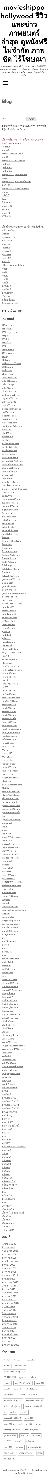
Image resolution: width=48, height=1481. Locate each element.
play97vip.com (9, 851)
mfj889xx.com (9, 739)
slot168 (5, 150)
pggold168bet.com (11, 819)
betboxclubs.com (10, 444)
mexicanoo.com (10, 736)
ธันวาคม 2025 (9, 1258)
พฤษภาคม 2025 (10, 1282)
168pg (5, 336)
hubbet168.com (9, 618)
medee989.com (9, 722)
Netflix (5, 788)
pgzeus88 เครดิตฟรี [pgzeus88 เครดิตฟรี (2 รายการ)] (12, 1418)
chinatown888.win (11, 499)
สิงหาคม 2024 (9, 1314)
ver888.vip (7, 1053)
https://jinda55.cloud (12, 154)
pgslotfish (7, 840)
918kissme (7, 370)
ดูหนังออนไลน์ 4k (10, 1105)
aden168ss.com (9, 381)
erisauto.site (8, 524)
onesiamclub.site (10, 802)
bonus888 (7, 478)
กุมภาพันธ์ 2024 (10, 1334)
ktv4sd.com (7, 663)
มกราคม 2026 (9, 1254)
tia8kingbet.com (10, 1004)
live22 (5, 279)
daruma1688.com (10, 506)
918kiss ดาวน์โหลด (11, 363)
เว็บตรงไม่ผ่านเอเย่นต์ (13, 1213)
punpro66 (7, 861)
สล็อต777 (6, 1161)
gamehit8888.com (11, 579)
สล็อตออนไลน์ (9, 1181)
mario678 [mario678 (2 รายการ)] (33, 1395)
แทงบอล (6, 1227)
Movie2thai (8, 760)
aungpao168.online (11, 409)
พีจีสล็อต (6, 1140)
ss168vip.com (8, 969)
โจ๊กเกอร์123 (8, 1230)
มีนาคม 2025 (8, 1289)
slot (4, 938)
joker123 (6, 147)
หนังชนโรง (7, 1195)
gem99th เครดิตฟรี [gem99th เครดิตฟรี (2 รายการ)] (22, 1383)
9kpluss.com (8, 374)
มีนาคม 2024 (8, 1331)
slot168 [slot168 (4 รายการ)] (29, 1424)
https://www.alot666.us (13, 161)
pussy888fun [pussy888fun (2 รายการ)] (9, 1424)
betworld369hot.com (12, 461)
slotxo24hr (7, 952)
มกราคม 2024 (9, 1338)
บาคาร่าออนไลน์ (10, 1126)
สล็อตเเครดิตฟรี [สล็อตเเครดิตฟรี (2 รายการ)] (26, 1453)
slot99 (5, 157)
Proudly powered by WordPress (15, 1470)
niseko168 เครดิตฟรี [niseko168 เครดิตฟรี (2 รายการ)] (33, 1406)
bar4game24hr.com (12, 426)
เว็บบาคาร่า (8, 296)
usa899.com (8, 1039)
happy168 (7, 600)
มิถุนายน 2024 (9, 1320)
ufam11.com (7, 1028)
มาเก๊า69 (6, 1150)
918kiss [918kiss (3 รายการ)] (17, 1360)
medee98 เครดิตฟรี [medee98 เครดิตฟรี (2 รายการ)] (34, 1401)
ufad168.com (8, 1021)
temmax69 (7, 997)
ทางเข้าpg (7, 1115)
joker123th (7, 645)
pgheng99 (7, 823)
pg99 (4, 272)
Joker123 (6, 638)
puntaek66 (7, 868)
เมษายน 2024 (9, 1327)
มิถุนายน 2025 (9, 1279)
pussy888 (6, 255)
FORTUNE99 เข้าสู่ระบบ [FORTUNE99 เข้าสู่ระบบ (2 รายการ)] (15, 1377)
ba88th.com (8, 412)
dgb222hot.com (10, 510)
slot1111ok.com (9, 941)
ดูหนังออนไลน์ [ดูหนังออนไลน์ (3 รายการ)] (10, 1436)
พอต (4, 1136)
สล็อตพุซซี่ (7, 1178)
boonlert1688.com (11, 482)
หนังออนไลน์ (8, 1199)
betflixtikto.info (9, 447)
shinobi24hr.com (10, 927)
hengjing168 (8, 607)
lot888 (5, 687)
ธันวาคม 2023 (9, 1341)
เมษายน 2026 (9, 1244)
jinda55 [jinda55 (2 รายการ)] (7, 1389)
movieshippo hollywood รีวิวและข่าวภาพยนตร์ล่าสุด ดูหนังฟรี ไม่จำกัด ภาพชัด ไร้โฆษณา (24, 33)
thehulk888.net (9, 1000)
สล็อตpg (6, 1171)
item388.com (8, 628)
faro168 (5, 538)
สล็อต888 (6, 1164)
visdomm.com (9, 1060)
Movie (5, 750)
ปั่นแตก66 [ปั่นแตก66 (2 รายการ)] (36, 1436)
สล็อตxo (6, 1174)
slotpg (5, 192)
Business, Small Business (14, 489)
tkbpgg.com (8, 1011)
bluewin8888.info (10, 468)
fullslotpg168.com (10, 569)
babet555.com (9, 416)
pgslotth (6, 213)
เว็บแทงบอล (8, 1223)
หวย (4, 1202)
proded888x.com (10, 858)
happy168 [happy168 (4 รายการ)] (39, 1383)
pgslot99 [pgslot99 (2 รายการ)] (24, 1412)
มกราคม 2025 (9, 1296)
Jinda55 (6, 631)
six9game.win (8, 934)
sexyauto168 (8, 917)
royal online (8, 889)
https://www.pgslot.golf (13, 265)
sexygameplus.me (11, 920)
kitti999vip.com (9, 659)
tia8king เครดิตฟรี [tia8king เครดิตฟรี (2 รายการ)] (12, 1430)
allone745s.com (9, 391)
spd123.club (8, 962)
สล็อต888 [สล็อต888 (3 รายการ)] (8, 1447)
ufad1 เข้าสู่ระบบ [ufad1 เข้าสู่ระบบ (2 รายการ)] (31, 1430)
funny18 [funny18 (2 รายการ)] (7, 1383)
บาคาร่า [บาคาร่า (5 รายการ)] (24, 1436)
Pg (3, 816)
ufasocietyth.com (10, 1035)
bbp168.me (7, 433)
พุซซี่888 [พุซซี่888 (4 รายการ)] (7, 1441)
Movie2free (8, 757)
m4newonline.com (11, 698)
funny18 (6, 202)
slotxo (5, 948)
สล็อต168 (6, 1157)
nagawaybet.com (10, 778)
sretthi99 (6, 966)
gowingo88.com (10, 597)
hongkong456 (9, 614)
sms (4, 955)
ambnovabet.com (11, 395)
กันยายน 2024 (9, 1310)
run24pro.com (9, 893)
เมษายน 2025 (9, 1286)
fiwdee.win (7, 548)
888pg (5, 357)
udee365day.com (10, 1018)
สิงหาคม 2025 (9, 1272)
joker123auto (8, 642)
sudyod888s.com (10, 986)
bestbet (6, 440)
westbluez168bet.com (12, 1067)
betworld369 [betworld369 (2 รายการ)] (20, 1366)
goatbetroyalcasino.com (14, 593)
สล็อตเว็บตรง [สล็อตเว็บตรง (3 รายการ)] (9, 1453)
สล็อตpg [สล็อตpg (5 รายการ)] (20, 1447)
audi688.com (8, 405)
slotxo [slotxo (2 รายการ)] (38, 1424)
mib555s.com (8, 743)
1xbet (4, 199)
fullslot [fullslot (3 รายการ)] (33, 1377)
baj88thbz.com (9, 419)
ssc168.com (7, 973)
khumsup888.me (10, 649)
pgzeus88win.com (11, 844)
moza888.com (9, 767)
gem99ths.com (9, 586)
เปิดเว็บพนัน (8, 1209)
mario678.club (9, 708)
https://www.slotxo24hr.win (15, 188)
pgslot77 (6, 830)
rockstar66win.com (11, 886)
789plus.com (8, 350)
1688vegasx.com (10, 332)
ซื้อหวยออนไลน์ (10, 303)
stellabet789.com (10, 983)
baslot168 (7, 430)
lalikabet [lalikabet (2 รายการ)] (21, 1395)
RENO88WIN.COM (12, 882)
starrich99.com (9, 980)
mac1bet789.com (10, 701)
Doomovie (7, 513)
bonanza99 (7, 475)
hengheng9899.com (12, 604)
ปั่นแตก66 (7, 241)
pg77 (4, 268)
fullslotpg (7, 565)
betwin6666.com (10, 457)
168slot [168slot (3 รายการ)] (7, 1360)
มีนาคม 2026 (8, 1247)
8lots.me (6, 360)
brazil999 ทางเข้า (11, 485)
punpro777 (7, 865)
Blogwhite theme (25, 1473)
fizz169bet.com (9, 551)
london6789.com (10, 684)
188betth (6, 216)
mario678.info (9, 715)
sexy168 (6, 913)
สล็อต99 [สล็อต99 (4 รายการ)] (18, 1441)
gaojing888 (7, 583)
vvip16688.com (9, 1063)
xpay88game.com (11, 1073)
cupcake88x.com (10, 503)
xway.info (6, 1077)
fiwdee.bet (7, 544)
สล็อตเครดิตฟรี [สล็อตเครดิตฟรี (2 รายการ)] (34, 1447)
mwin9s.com (8, 774)
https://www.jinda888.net (14, 175)
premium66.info (10, 854)
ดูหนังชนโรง (8, 293)
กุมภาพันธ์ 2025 (10, 1293)
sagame (6, 244)
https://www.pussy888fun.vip (16, 181)
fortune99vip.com (11, 555)
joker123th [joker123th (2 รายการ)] (8, 1395)
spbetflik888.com (10, 959)
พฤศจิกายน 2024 (10, 1303)
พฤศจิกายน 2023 (10, 1345)
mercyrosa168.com (11, 732)
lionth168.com (9, 673)
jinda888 (6, 635)
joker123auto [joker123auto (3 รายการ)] (31, 1389)
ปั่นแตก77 (7, 1133)
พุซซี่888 (6, 1143)
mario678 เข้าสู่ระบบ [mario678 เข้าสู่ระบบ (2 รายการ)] (13, 1401)
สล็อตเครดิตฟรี (9, 1185)
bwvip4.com (8, 492)
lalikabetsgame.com (12, 670)
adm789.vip (8, 384)
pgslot (5, 178)
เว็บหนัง (6, 1220)
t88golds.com (8, 993)
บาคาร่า (6, 185)
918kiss (5, 234)
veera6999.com (9, 1042)
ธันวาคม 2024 (9, 1300)
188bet (5, 346)
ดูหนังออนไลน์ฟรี (10, 1108)
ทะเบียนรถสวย (9, 1112)
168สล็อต (6, 343)
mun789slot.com (10, 771)
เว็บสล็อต (6, 1216)
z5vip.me (6, 1080)
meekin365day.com (12, 729)
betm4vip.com (9, 454)
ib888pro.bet (8, 621)
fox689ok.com (9, 558)
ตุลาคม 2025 (8, 1265)
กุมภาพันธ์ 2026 (10, 1251)
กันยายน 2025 (9, 1268)
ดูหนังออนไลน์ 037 (11, 1101)
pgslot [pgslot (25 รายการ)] (13, 1412)
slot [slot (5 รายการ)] (20, 1424)
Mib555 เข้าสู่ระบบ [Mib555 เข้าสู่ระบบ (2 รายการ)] (12, 1406)
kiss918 (5, 209)
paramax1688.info (11, 812)
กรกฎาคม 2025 (10, 1275)
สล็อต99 (6, 1167)
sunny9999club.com (12, 990)
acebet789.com (9, 377)
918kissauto (8, 367)
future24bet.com (10, 576)
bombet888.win (9, 471)
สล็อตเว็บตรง (8, 300)
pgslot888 (7, 206)
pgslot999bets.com (11, 837)
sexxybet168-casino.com (14, 910)
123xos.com (7, 325)
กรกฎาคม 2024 (10, 1317)
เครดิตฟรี (7, 1206)
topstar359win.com (11, 1014)
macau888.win (9, 705)
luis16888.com (9, 691)
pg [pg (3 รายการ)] (5, 1412)
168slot (5, 339)
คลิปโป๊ (5, 195)
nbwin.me (7, 781)
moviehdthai (8, 764)
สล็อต (5, 1154)
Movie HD (7, 753)
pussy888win (8, 879)
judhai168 (7, 168)
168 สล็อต (7, 329)
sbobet (5, 903)
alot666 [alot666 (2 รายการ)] (7, 1366)
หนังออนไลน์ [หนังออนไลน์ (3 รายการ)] (9, 1459)
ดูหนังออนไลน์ (9, 237)
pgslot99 (6, 833)
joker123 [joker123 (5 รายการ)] (18, 1389)
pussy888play (9, 875)
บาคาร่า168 (7, 1122)
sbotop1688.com (10, 906)
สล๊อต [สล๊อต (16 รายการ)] (39, 1453)
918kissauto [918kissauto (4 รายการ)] (29, 1360)
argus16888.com (10, 398)
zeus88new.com (10, 1087)
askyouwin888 (9, 402)
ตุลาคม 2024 (8, 1307)
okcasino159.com (10, 799)
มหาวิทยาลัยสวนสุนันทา (14, 1147)
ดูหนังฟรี (6, 251)
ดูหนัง (5, 282)
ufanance (7, 1032)
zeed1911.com (8, 1084)
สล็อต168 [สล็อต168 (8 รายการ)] (30, 1441)
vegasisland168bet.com (13, 1046)
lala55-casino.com (11, 666)
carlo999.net (8, 496)
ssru (4, 976)
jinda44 (6, 164)
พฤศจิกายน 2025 (10, 1261)
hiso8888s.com (9, 611)
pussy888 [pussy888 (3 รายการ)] (29, 1418)
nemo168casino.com (12, 785)
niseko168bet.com (11, 792)
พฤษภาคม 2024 (10, 1324)
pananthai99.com (11, 806)
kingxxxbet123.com (11, 652)
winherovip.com (10, 1070)
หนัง (4, 1192)
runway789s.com (10, 896)
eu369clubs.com (10, 531)
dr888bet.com (9, 517)
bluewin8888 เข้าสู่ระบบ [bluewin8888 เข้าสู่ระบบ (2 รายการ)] (14, 1372)
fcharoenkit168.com (12, 541)
